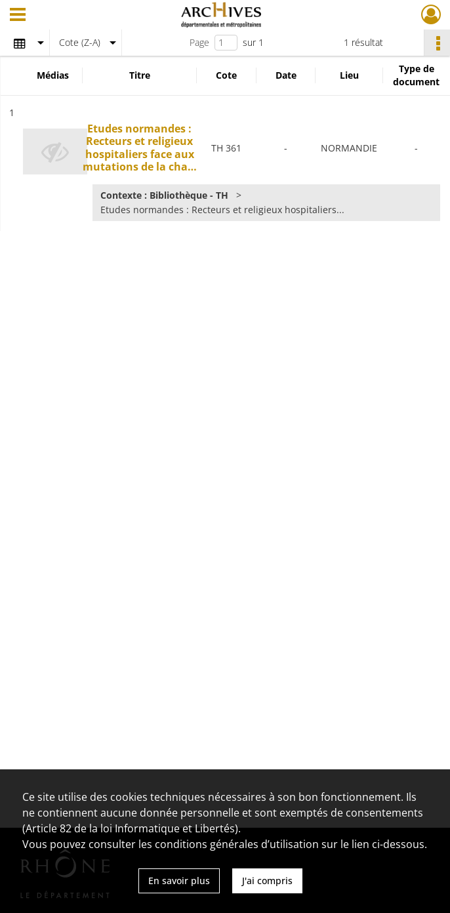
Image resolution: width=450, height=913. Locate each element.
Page (199, 42)
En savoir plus (179, 880)
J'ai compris (267, 880)
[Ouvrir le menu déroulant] (18, 16)
